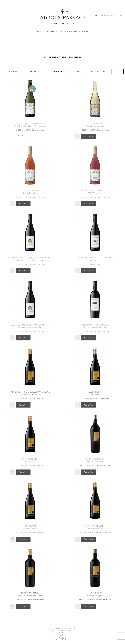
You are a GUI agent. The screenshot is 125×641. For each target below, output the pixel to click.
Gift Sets (76, 72)
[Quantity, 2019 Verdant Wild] (77, 539)
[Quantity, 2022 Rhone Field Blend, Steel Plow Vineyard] (77, 270)
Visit (47, 31)
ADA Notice (62, 634)
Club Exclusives (36, 72)
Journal (73, 31)
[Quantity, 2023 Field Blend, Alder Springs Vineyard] (12, 337)
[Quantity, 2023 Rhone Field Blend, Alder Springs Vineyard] (12, 270)
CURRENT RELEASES (12, 72)
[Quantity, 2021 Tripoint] (77, 405)
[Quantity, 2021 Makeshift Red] (12, 606)
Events (53, 31)
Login (99, 16)
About (40, 31)
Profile (108, 16)
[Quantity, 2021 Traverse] (12, 539)
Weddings (83, 31)
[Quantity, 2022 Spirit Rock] (12, 472)
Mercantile (57, 72)
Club (60, 31)
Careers (62, 638)
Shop (65, 31)
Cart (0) (117, 16)
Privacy (62, 636)
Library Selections (98, 72)
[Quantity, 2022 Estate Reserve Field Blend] (77, 337)
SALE (117, 72)
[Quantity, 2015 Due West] (77, 606)
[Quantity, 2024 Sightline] (77, 136)
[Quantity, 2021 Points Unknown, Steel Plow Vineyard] (12, 405)
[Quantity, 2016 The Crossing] (77, 472)
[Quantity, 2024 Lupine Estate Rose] (12, 203)
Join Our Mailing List (62, 640)
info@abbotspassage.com (62, 630)
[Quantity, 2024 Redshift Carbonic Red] (77, 203)
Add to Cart (88, 137)
